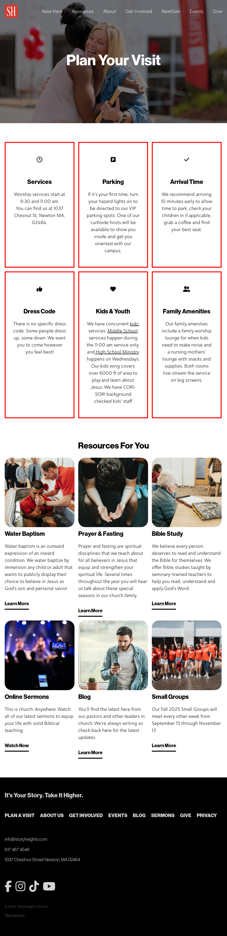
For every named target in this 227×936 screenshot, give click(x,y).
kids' (134, 324)
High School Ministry (117, 352)
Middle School (122, 331)
